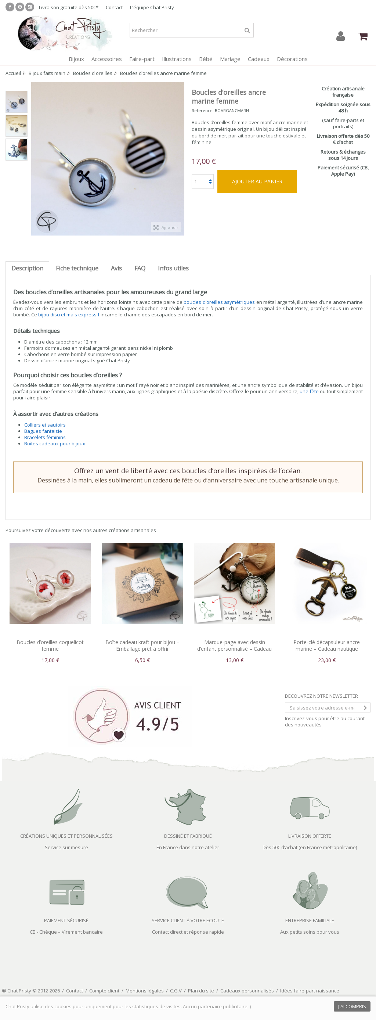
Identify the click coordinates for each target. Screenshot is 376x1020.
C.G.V (176, 990)
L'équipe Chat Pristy (152, 7)
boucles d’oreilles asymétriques (219, 302)
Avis (116, 268)
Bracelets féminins (45, 437)
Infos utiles (173, 268)
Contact (114, 7)
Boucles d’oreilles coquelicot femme (50, 645)
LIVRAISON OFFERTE (309, 836)
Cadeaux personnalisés (247, 990)
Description (27, 268)
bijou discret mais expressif (69, 314)
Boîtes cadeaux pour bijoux (54, 443)
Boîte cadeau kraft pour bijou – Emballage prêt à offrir (142, 645)
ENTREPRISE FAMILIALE (309, 920)
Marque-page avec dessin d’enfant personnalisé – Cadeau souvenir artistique (234, 649)
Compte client (104, 990)
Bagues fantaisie (43, 431)
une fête (309, 391)
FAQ (139, 268)
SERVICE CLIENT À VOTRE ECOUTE (188, 920)
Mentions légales (145, 990)
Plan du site (201, 990)
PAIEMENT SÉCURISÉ (66, 920)
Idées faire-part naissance (309, 990)
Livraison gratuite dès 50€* (68, 7)
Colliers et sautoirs (45, 424)
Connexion (340, 36)
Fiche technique (77, 268)
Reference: (203, 110)
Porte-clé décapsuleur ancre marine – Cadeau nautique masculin (326, 649)
